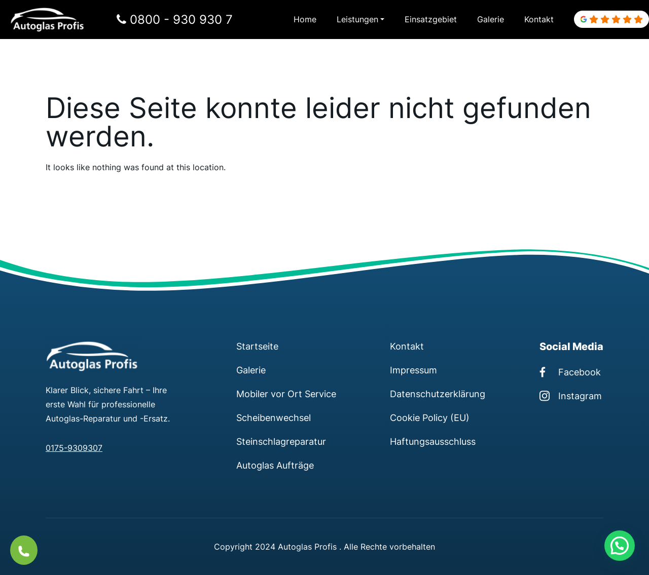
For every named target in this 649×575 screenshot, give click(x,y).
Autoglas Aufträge (275, 465)
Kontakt (539, 19)
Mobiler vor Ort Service (286, 393)
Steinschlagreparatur (281, 441)
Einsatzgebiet (431, 19)
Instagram (570, 395)
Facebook (570, 371)
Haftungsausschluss (433, 441)
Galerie (490, 19)
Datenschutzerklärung (437, 393)
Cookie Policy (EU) (430, 417)
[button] (619, 545)
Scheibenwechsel (273, 417)
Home (305, 19)
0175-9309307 (74, 447)
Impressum (413, 369)
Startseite (257, 346)
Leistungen (357, 19)
